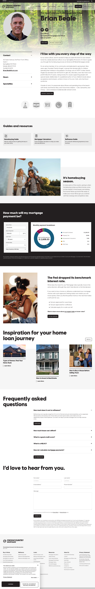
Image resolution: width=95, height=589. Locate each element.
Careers (65, 556)
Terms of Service (63, 512)
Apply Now (78, 6)
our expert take (70, 311)
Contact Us (66, 565)
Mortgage (4, 1)
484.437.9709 (12, 66)
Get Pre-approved (52, 316)
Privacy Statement (7, 577)
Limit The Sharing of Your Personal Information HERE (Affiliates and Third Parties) (85, 556)
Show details (34, 577)
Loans (59, 6)
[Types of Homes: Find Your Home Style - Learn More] (14, 355)
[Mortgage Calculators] (47, 139)
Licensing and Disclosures (84, 563)
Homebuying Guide (7, 554)
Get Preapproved (39, 456)
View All (88, 339)
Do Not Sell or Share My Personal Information (29, 584)
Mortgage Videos (52, 562)
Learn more (37, 423)
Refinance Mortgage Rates (24, 556)
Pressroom (66, 564)
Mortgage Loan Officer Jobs (70, 558)
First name (36, 478)
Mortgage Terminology (54, 560)
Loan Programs (37, 561)
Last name (67, 478)
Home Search (11, 1)
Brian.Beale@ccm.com (10, 70)
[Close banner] (37, 565)
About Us (70, 6)
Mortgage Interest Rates (8, 556)
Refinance (44, 6)
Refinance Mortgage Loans (24, 558)
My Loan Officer (52, 6)
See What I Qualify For (55, 42)
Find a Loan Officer (68, 567)
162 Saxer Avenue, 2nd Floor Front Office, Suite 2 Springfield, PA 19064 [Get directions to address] (16, 62)
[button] (17, 55)
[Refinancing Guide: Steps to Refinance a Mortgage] (78, 139)
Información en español (69, 569)
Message (36, 491)
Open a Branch (67, 562)
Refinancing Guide (22, 554)
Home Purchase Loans (8, 562)
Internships (66, 560)
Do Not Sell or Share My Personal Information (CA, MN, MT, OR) (84, 560)
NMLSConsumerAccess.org (54, 565)
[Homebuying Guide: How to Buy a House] (17, 139)
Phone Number (68, 484)
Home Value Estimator (53, 558)
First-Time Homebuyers (8, 560)
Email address (37, 484)
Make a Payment (88, 6)
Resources (64, 6)
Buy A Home (38, 6)
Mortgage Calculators (53, 554)
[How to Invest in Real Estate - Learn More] (47, 363)
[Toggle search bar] (91, 1)
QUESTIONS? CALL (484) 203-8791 (83, 1)
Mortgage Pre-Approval (8, 558)
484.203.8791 (9, 68)
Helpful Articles (52, 556)
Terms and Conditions (83, 565)
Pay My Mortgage (53, 564)
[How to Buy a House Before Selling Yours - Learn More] (80, 360)
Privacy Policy (55, 512)
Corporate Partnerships (69, 554)
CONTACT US (37, 515)
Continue (10, 584)
